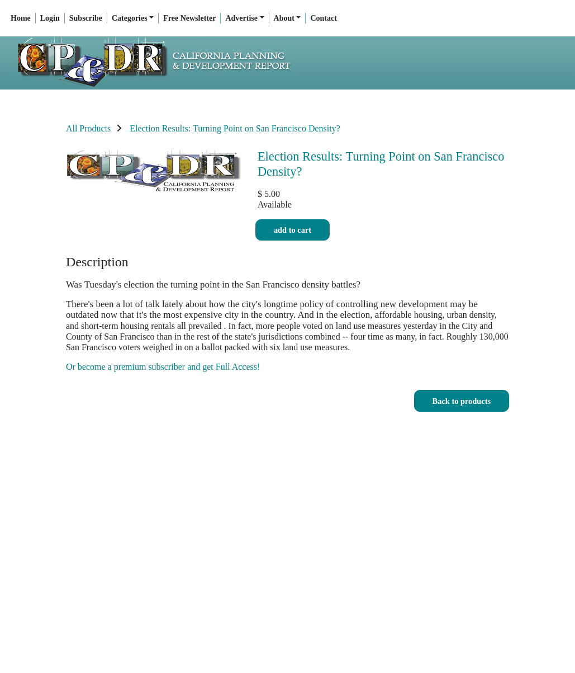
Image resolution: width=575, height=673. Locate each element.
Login (50, 18)
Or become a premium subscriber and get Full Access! (163, 366)
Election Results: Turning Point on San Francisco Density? (235, 128)
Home (21, 18)
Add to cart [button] (292, 230)
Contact (323, 18)
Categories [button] (130, 18)
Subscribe (85, 18)
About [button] (284, 18)
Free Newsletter (189, 18)
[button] (461, 401)
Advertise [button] (241, 18)
